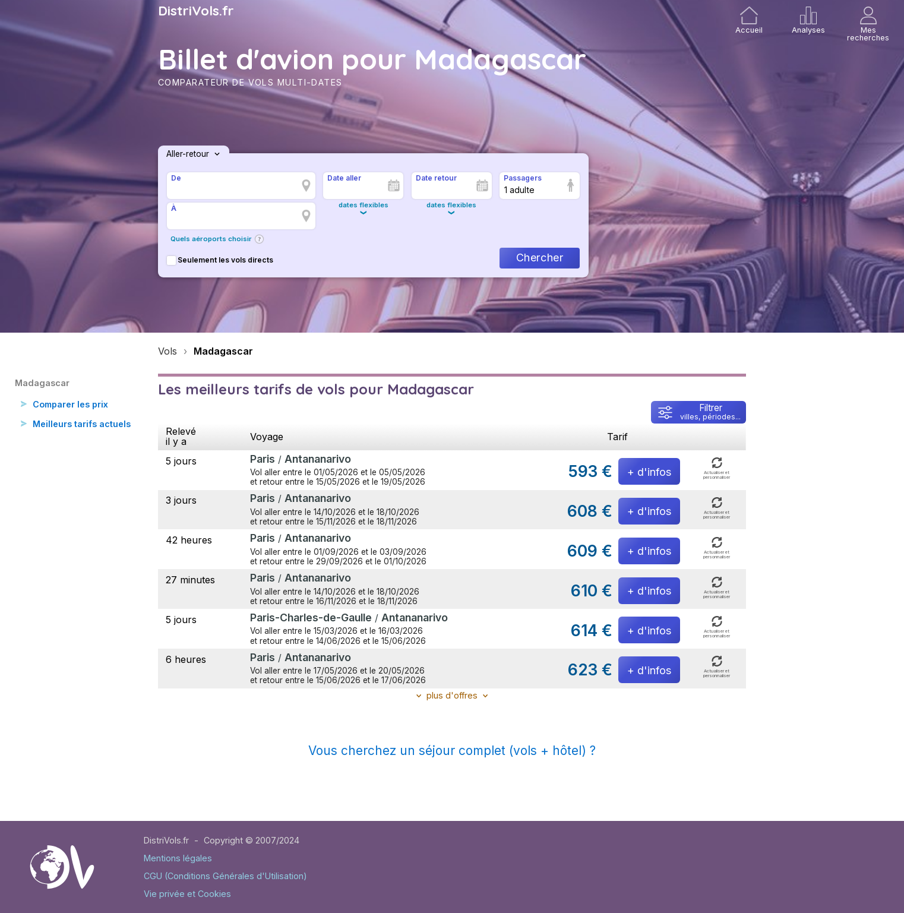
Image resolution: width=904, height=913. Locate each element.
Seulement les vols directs (220, 259)
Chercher (539, 257)
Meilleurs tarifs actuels (83, 424)
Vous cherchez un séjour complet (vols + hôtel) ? (452, 750)
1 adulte (519, 190)
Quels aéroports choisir (211, 239)
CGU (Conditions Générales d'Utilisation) (225, 876)
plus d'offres (452, 695)
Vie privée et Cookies (187, 894)
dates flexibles (363, 205)
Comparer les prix (73, 404)
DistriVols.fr (196, 10)
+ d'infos (649, 472)
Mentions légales (178, 858)
